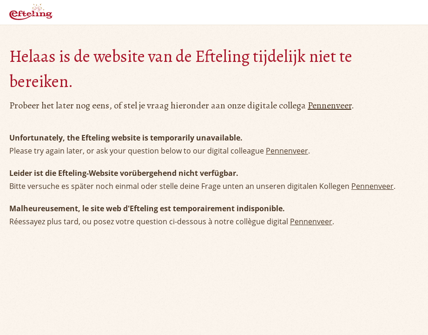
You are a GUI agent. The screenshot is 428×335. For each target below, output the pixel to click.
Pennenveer (329, 105)
